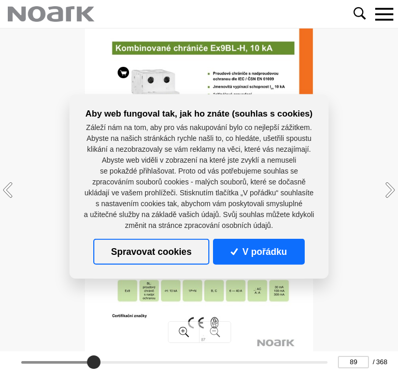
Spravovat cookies (151, 252)
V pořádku (259, 252)
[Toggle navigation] (384, 14)
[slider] (94, 362)
